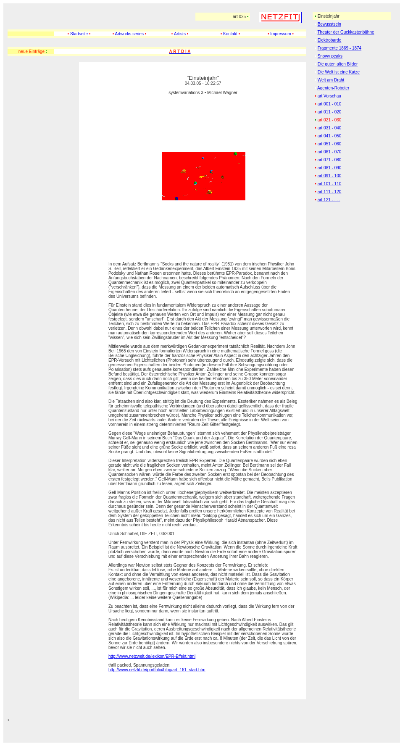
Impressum (280, 34)
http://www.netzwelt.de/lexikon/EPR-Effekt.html (151, 656)
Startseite (79, 34)
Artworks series (129, 34)
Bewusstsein (329, 24)
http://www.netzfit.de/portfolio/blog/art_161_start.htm (156, 669)
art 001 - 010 (330, 104)
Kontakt (230, 34)
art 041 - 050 (330, 136)
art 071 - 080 (330, 160)
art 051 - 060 (330, 144)
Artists (180, 34)
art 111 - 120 (330, 191)
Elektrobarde (330, 40)
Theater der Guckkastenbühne (345, 32)
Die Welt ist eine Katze (339, 72)
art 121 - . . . (329, 199)
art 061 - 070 (330, 152)
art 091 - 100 (330, 175)
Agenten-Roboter (333, 88)
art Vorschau (329, 96)
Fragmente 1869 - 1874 (340, 48)
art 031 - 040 (330, 128)
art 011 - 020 (330, 112)
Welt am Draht (331, 80)
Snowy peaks (330, 56)
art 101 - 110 (330, 183)
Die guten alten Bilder (338, 64)
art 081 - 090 (330, 167)
